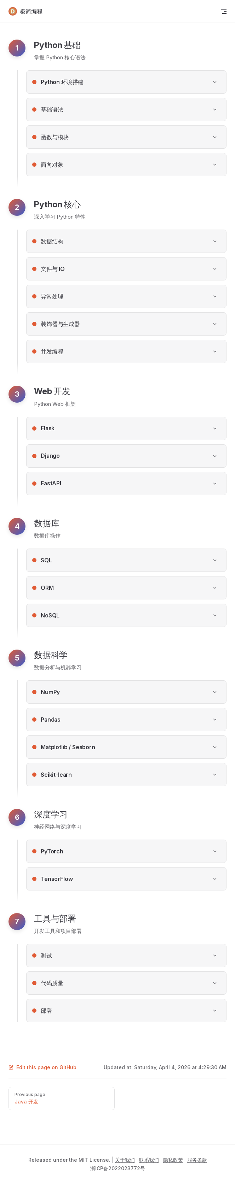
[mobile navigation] (223, 11)
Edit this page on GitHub (42, 1067)
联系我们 (149, 1160)
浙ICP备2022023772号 (117, 1168)
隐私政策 (173, 1160)
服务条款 (197, 1160)
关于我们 (125, 1160)
